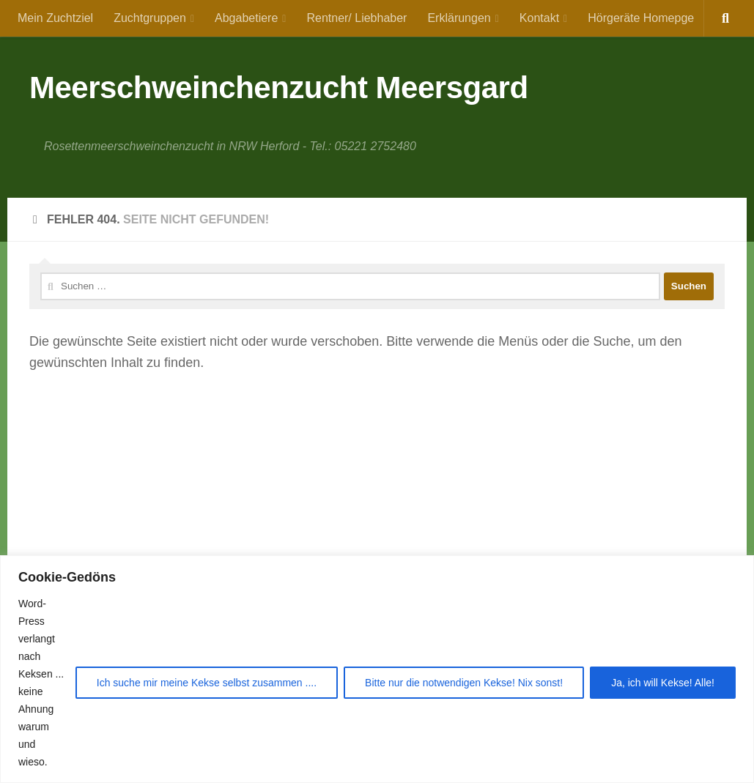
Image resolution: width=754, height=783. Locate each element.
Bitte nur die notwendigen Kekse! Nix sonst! (464, 683)
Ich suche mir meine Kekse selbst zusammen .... (207, 683)
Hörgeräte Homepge (641, 18)
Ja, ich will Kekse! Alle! (662, 683)
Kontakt (539, 18)
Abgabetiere (246, 18)
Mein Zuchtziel (55, 18)
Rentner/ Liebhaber (356, 18)
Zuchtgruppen (150, 18)
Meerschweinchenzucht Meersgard (278, 87)
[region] (377, 669)
